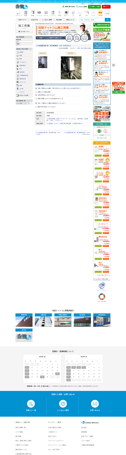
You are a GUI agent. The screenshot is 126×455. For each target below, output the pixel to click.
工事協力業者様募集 (87, 445)
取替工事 (62, 123)
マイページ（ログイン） (56, 441)
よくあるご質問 (47, 19)
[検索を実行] (108, 20)
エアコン (93, 13)
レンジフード (53, 13)
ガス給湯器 (49, 123)
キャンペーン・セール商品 (57, 445)
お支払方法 (34, 19)
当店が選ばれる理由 (54, 427)
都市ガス (80, 123)
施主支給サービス (21, 449)
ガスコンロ (39, 13)
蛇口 (87, 13)
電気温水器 (22, 78)
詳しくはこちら (98, 155)
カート (106, 7)
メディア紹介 (85, 441)
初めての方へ (52, 436)
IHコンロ (46, 13)
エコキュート (19, 13)
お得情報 (100, 13)
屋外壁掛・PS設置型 (72, 123)
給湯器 (26, 13)
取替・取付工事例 (82, 48)
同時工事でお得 (68, 6)
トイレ (73, 13)
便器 (20, 55)
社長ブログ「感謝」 (87, 436)
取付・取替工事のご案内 (23, 441)
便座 (80, 13)
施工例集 (59, 19)
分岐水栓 (21, 72)
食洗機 (32, 13)
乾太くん (66, 13)
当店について (22, 19)
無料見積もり (106, 155)
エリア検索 (19, 432)
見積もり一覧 (31, 405)
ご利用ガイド (52, 432)
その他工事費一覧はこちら (104, 275)
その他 (107, 13)
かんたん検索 (81, 6)
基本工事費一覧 (20, 427)
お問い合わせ (95, 405)
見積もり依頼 (94, 7)
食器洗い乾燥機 (23, 95)
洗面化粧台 (22, 65)
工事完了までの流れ (22, 445)
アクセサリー (23, 62)
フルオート (56, 123)
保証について (70, 19)
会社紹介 (84, 427)
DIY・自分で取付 (54, 449)
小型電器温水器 (23, 75)
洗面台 (60, 13)
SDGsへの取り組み (102, 301)
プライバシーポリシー (102, 290)
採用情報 (84, 432)
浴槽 (20, 85)
